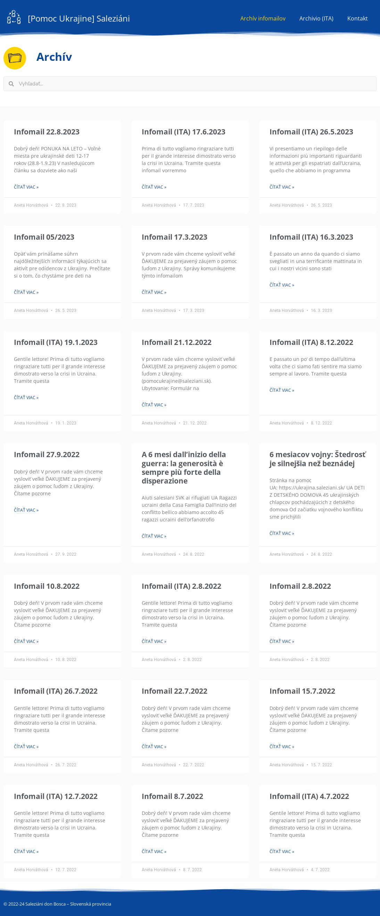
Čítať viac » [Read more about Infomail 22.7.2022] (154, 747)
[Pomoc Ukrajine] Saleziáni (79, 18)
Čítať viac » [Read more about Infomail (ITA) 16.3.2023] (282, 285)
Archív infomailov (263, 18)
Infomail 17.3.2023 (174, 237)
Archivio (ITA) (316, 18)
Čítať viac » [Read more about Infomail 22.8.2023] (26, 187)
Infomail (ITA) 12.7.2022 (56, 796)
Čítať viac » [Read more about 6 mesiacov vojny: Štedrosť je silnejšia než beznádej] (282, 533)
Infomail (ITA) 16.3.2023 (311, 237)
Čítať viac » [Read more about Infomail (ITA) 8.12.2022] (282, 390)
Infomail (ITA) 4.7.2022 (309, 796)
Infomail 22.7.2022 (174, 691)
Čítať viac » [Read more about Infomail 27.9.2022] (26, 510)
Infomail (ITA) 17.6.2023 (183, 132)
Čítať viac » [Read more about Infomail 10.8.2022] (26, 641)
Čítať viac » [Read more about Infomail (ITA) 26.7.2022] (26, 747)
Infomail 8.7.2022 (172, 796)
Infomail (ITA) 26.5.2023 (311, 132)
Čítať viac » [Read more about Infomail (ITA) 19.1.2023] (26, 398)
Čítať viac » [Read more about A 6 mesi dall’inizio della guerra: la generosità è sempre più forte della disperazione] (154, 536)
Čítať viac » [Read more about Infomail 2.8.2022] (282, 641)
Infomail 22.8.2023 (47, 132)
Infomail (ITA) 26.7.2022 (56, 691)
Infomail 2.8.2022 (300, 586)
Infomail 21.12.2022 (177, 342)
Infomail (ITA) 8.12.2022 (311, 342)
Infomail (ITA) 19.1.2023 (56, 342)
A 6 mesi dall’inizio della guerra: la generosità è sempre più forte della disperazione (184, 467)
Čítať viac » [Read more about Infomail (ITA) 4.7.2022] (282, 852)
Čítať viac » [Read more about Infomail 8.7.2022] (154, 852)
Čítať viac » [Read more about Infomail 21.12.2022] (154, 405)
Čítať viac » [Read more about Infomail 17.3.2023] (154, 292)
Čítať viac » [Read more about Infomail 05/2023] (26, 292)
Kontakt (357, 18)
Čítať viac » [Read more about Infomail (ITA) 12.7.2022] (26, 852)
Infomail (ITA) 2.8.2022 (181, 586)
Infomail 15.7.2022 (302, 691)
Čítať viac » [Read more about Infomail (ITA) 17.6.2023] (154, 187)
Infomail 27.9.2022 (47, 454)
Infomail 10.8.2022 (47, 586)
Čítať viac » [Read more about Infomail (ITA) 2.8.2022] (154, 641)
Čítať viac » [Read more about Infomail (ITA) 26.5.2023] (282, 187)
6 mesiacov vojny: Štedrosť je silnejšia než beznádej (317, 458)
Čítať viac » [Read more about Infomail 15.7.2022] (282, 747)
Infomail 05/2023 (44, 237)
